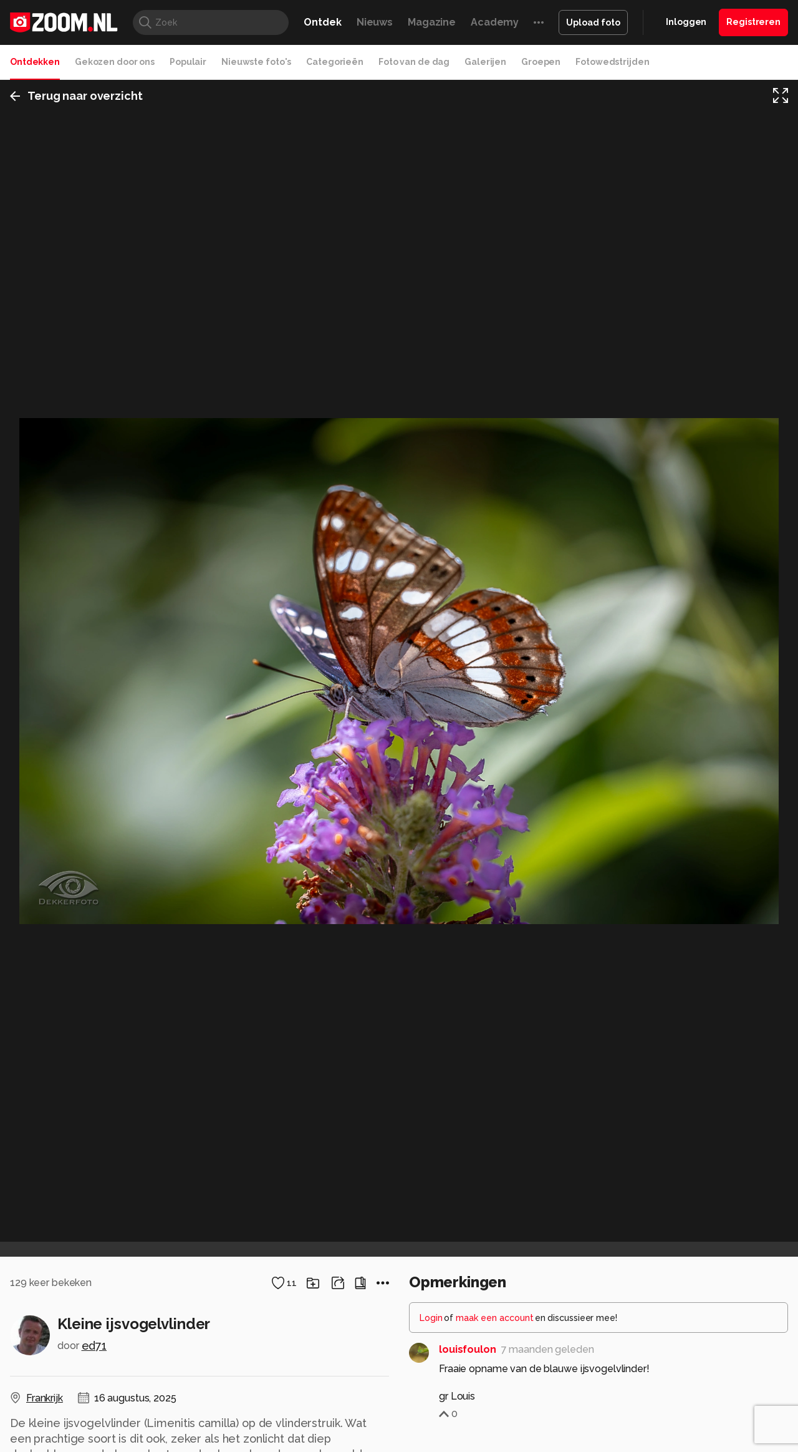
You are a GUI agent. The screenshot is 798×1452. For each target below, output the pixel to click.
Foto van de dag (413, 62)
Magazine (432, 22)
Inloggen (686, 22)
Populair (188, 62)
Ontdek (322, 22)
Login (431, 1318)
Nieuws (375, 22)
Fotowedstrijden (612, 62)
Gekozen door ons (115, 62)
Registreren (753, 22)
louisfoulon (467, 1349)
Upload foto (593, 22)
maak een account (495, 1318)
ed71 (94, 1345)
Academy (495, 22)
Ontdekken (35, 62)
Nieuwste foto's (256, 62)
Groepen (540, 62)
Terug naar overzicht (76, 95)
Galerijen (485, 62)
